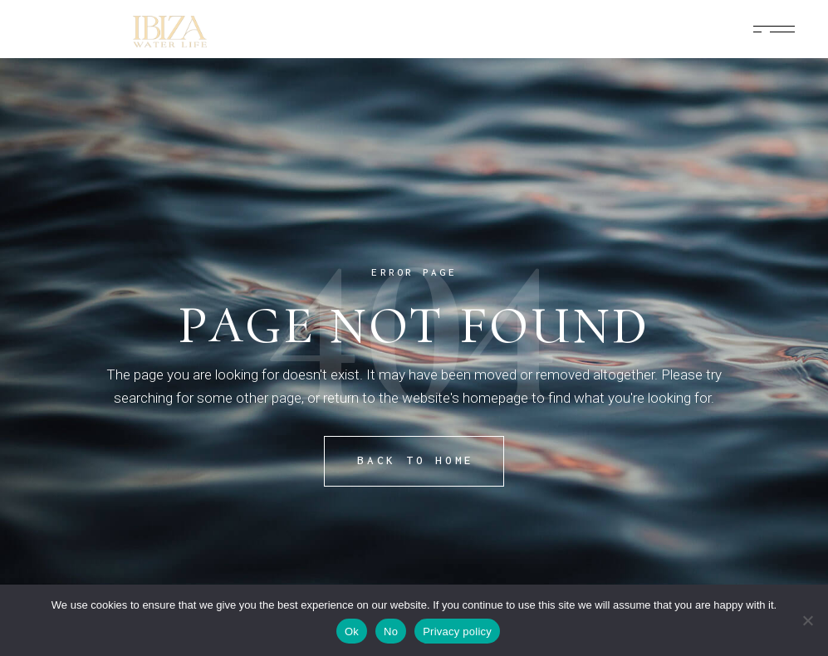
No (391, 631)
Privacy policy (457, 631)
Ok (352, 631)
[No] (807, 620)
